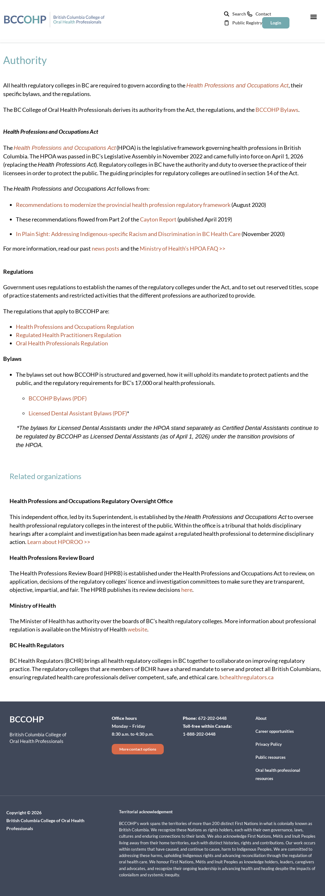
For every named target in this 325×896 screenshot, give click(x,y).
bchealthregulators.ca (247, 677)
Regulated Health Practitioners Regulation (68, 334)
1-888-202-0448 (199, 734)
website (137, 629)
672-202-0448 (212, 718)
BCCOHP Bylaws (276, 109)
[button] (313, 16)
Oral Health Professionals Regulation (62, 343)
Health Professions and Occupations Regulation (75, 326)
